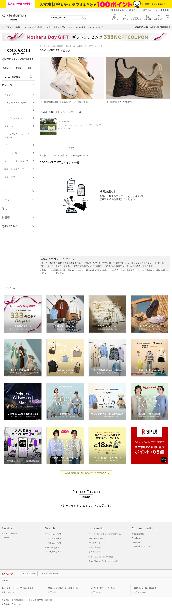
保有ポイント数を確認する (145, 588)
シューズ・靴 (19, 153)
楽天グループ (149, 10)
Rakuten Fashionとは (98, 538)
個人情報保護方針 (19, 600)
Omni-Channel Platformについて (103, 561)
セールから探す (52, 547)
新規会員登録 (138, 534)
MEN (18, 68)
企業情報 (5, 600)
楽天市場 (165, 10)
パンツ (19, 110)
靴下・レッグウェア (19, 169)
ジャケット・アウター (19, 102)
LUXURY (5, 538)
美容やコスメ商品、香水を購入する (63, 588)
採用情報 (49, 600)
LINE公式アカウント (141, 546)
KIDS (29, 68)
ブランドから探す (53, 534)
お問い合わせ (95, 547)
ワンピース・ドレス (19, 118)
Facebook (136, 538)
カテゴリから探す (53, 543)
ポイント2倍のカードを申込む (103, 588)
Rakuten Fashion (55, 46)
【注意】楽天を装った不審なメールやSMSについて (86, 473)
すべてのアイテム (53, 552)
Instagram (136, 542)
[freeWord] (18, 77)
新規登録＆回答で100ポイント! (125, 10)
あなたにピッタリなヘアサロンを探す (17, 588)
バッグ (19, 145)
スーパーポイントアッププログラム (105, 534)
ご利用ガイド (95, 543)
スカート (19, 126)
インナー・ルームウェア (19, 161)
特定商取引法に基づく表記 (101, 556)
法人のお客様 (95, 552)
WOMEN (7, 68)
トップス (19, 94)
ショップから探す (53, 538)
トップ (43, 46)
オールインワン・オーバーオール (19, 136)
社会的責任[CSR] (36, 600)
